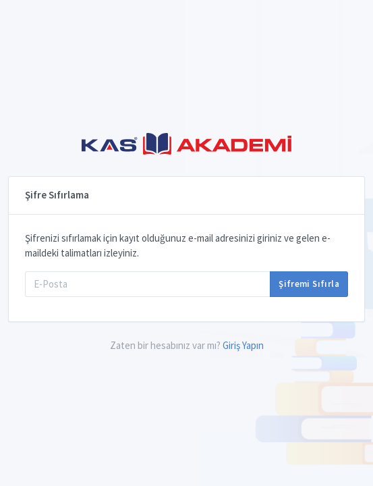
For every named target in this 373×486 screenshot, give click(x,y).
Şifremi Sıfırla (309, 284)
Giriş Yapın (243, 345)
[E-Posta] (147, 284)
